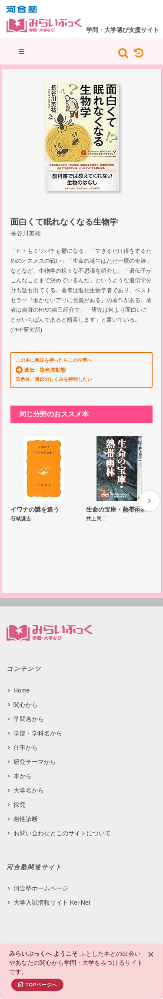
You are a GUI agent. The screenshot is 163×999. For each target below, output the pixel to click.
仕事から (25, 747)
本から (22, 776)
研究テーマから (34, 761)
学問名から (28, 718)
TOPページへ (37, 984)
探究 (19, 804)
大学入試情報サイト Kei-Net (51, 902)
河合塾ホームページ (40, 888)
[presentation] (149, 501)
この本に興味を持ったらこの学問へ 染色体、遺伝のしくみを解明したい (54, 370)
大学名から (28, 790)
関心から (25, 704)
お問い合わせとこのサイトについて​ (62, 833)
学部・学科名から (37, 733)
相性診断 (25, 818)
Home (21, 690)
